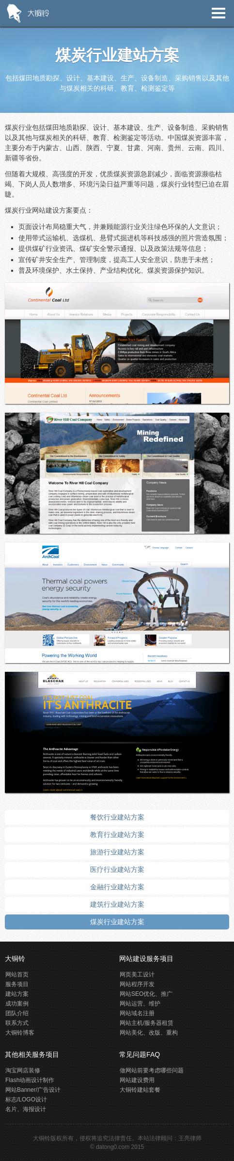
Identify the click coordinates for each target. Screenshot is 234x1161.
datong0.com (112, 1147)
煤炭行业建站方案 (117, 922)
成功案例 (17, 1003)
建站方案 (17, 994)
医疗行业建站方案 (117, 869)
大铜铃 (41, 1138)
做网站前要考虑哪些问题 (152, 1070)
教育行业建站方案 (117, 834)
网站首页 (17, 974)
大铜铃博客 (19, 1032)
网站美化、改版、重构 (149, 1032)
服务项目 (17, 984)
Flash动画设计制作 (29, 1080)
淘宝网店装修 (22, 1070)
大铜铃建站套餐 (140, 1089)
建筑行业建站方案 (117, 904)
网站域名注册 (137, 1013)
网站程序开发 (137, 984)
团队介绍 (17, 1013)
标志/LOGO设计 (26, 1099)
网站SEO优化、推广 (146, 994)
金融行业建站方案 (117, 887)
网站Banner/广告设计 (33, 1089)
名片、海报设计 (25, 1109)
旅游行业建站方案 (117, 852)
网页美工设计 (137, 974)
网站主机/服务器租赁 (146, 1023)
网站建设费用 (137, 1080)
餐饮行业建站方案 (117, 817)
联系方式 (17, 1023)
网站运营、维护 (140, 1003)
